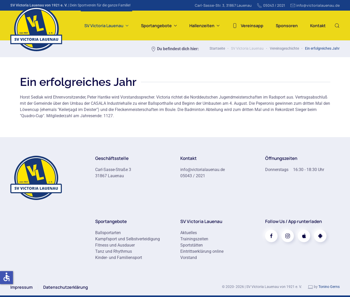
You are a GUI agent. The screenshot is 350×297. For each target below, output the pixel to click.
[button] (337, 25)
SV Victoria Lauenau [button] (106, 25)
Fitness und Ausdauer (115, 245)
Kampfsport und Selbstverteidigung (127, 238)
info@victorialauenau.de (315, 5)
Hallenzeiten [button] (204, 25)
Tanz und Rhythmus (113, 251)
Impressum (21, 287)
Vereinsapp (247, 25)
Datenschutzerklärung (65, 287)
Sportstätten (191, 245)
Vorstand (188, 257)
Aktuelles (188, 232)
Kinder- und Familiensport (118, 257)
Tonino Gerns (329, 287)
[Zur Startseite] (36, 177)
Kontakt (318, 25)
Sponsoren (287, 25)
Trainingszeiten (194, 238)
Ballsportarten (108, 232)
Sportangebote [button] (159, 25)
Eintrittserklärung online (202, 251)
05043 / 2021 (271, 5)
